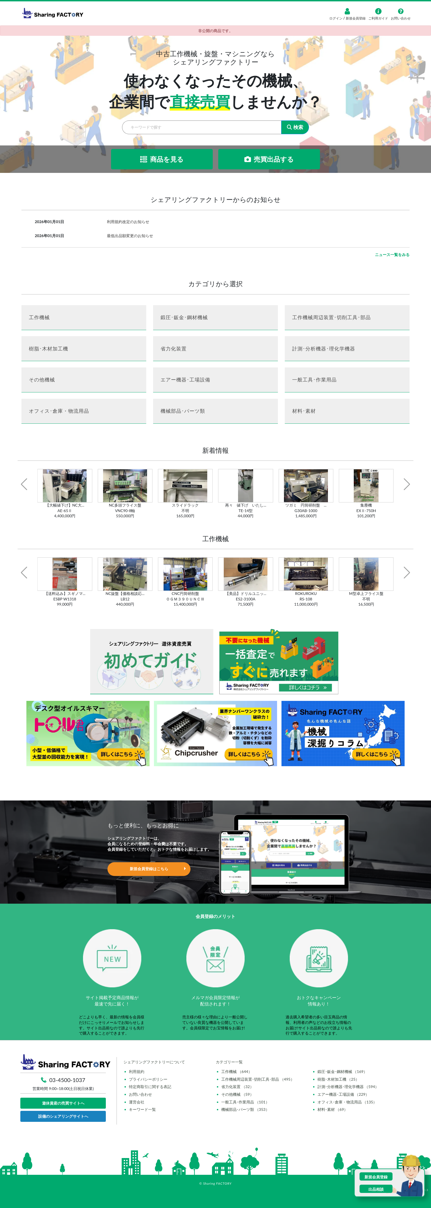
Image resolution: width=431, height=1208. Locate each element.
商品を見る (162, 159)
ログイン (336, 18)
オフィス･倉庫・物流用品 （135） (347, 1102)
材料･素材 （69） (332, 1109)
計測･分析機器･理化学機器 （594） (348, 1086)
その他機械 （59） (237, 1094)
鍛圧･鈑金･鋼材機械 (184, 317)
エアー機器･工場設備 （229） (343, 1094)
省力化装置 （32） (237, 1086)
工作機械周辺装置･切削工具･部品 (331, 317)
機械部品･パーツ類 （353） (245, 1109)
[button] (24, 484)
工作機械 (39, 317)
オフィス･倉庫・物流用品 (59, 411)
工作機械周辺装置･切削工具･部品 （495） (257, 1079)
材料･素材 (304, 411)
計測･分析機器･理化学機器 (323, 348)
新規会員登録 (355, 18)
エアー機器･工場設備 (185, 380)
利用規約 (136, 1071)
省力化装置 (174, 348)
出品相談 (376, 1189)
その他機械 (42, 380)
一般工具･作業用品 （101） (245, 1102)
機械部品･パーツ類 (183, 411)
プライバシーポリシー (148, 1079)
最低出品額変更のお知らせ (130, 235)
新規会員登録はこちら (149, 868)
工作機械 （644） (236, 1071)
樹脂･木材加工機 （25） (338, 1079)
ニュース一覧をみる (392, 254)
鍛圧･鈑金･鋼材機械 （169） (342, 1071)
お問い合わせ (140, 1094)
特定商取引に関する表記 (150, 1086)
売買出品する (269, 159)
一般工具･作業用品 (314, 380)
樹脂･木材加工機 (48, 348)
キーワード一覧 (142, 1109)
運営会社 (136, 1102)
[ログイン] (347, 11)
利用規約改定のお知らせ (128, 221)
